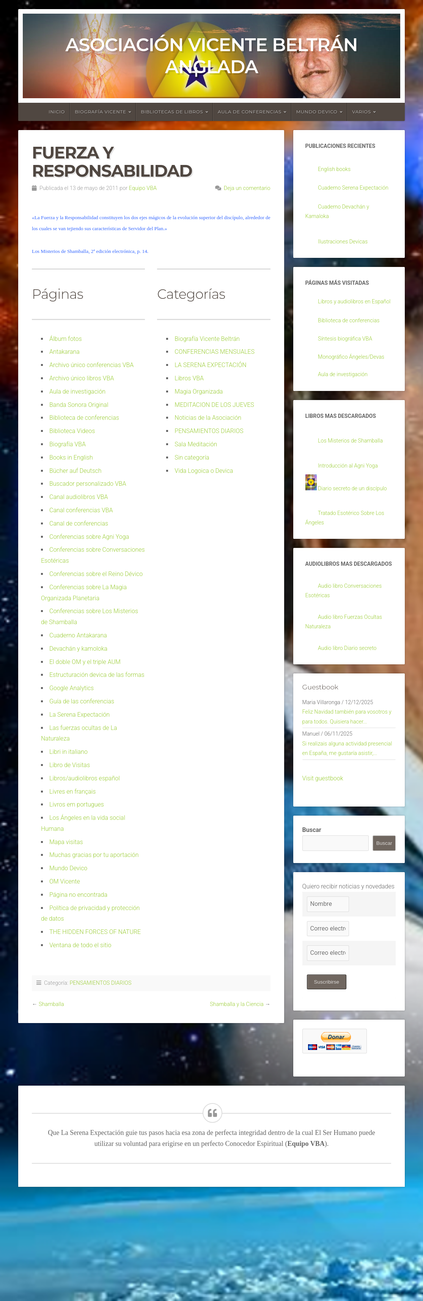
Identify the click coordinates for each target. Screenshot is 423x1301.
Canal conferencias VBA (81, 510)
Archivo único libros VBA (81, 378)
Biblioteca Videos (72, 431)
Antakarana (64, 351)
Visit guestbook (322, 880)
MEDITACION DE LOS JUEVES (214, 404)
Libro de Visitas (69, 765)
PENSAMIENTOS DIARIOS (209, 431)
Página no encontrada (78, 894)
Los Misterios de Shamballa (355, 483)
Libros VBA (189, 378)
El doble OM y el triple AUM (85, 661)
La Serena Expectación (79, 714)
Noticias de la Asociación (208, 417)
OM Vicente (64, 881)
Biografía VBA (67, 444)
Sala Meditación (196, 444)
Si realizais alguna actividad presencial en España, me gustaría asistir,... (347, 843)
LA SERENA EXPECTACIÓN (210, 365)
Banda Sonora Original (79, 404)
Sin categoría (192, 457)
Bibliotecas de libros (172, 112)
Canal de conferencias (78, 523)
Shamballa (51, 1004)
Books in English (71, 457)
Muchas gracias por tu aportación (94, 854)
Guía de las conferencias (81, 701)
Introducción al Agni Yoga (352, 508)
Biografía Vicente (100, 112)
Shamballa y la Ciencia (236, 1004)
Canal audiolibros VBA (78, 497)
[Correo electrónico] (328, 1030)
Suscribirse (327, 1084)
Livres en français (72, 791)
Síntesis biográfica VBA (348, 367)
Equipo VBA (143, 188)
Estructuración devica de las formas (97, 674)
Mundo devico (317, 112)
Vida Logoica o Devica (204, 470)
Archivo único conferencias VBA (91, 365)
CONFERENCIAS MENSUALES (215, 351)
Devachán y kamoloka (78, 648)
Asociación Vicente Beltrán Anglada (211, 56)
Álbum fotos (65, 338)
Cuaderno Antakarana (78, 635)
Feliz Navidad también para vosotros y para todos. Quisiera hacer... (343, 797)
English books (336, 170)
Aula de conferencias (249, 112)
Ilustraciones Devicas (346, 256)
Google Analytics (71, 688)
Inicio (57, 112)
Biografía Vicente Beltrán (207, 338)
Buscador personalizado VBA (87, 483)
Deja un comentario (247, 188)
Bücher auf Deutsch (75, 470)
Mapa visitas (66, 842)
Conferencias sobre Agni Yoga (89, 536)
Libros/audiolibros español (84, 778)
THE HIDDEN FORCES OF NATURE (95, 931)
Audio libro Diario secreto (351, 719)
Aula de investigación (77, 391)
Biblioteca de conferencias (84, 417)
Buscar (311, 931)
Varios (361, 112)
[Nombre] (328, 1006)
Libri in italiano (68, 751)
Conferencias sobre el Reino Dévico (96, 574)
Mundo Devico (68, 868)
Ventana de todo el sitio (80, 945)
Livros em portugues (76, 804)
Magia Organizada (199, 391)
